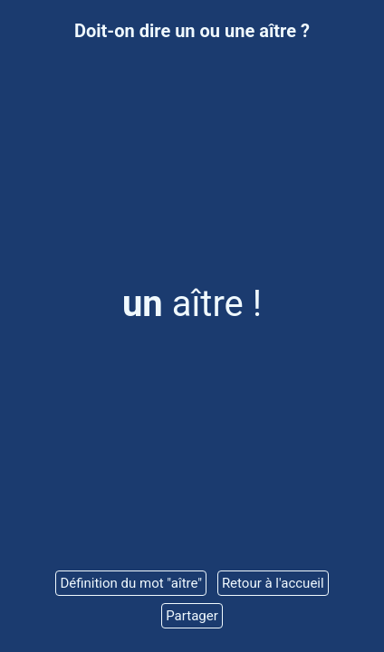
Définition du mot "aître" (131, 583)
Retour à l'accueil (273, 583)
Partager (192, 616)
